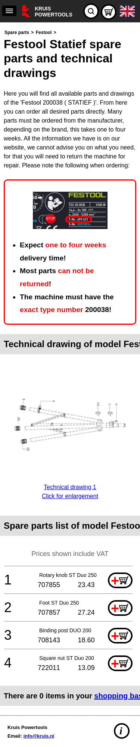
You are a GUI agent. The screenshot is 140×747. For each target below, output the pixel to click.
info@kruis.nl (39, 736)
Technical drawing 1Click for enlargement (70, 487)
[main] (70, 367)
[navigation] (9, 11)
